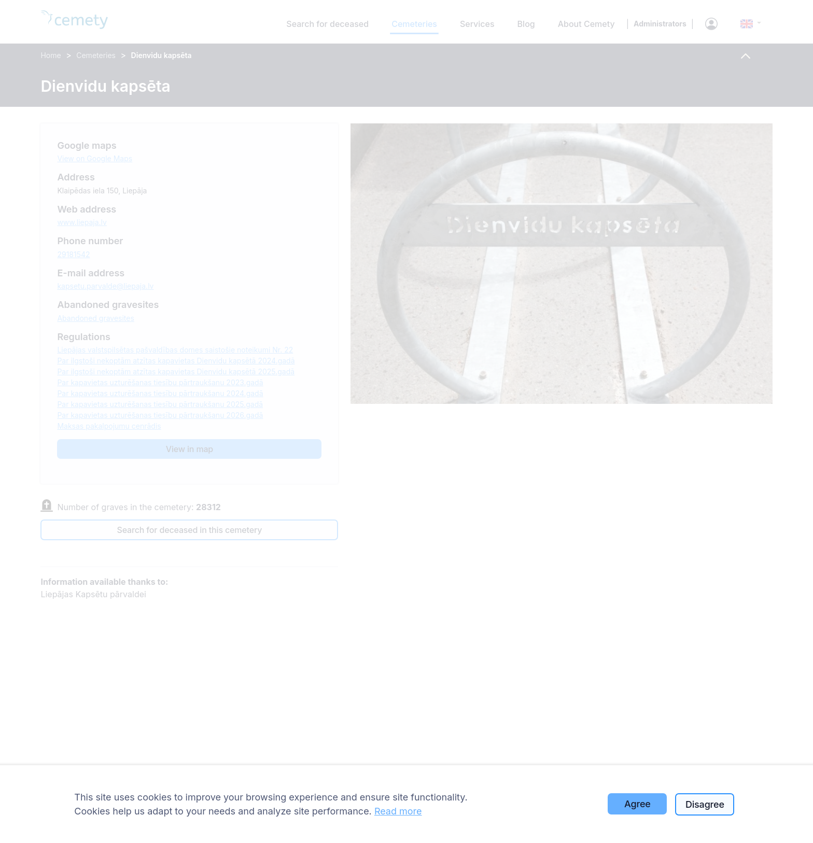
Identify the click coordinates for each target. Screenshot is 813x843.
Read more (398, 811)
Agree (637, 803)
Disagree (704, 804)
